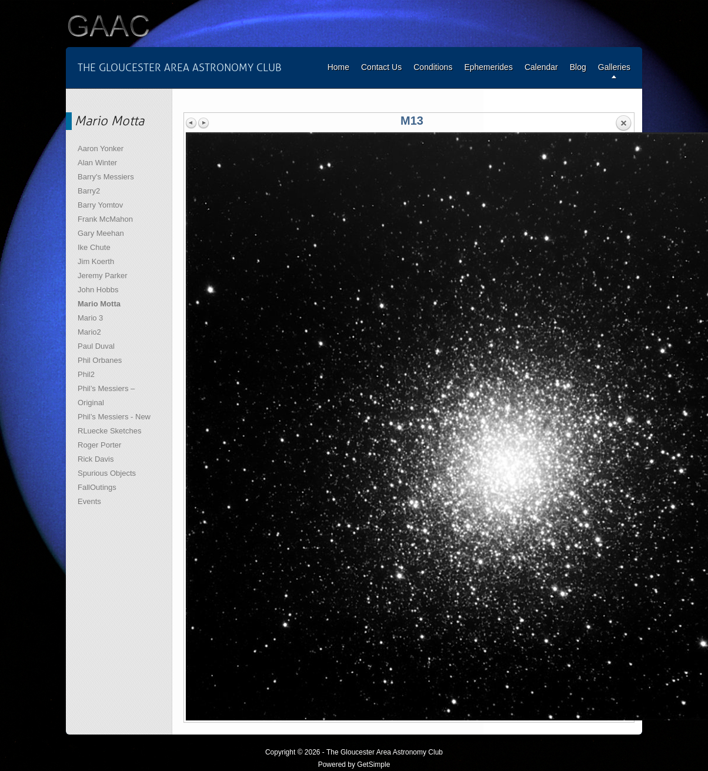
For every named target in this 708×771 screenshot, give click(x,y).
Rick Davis (95, 459)
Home (338, 67)
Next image (203, 123)
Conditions (432, 67)
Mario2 (89, 332)
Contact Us (381, 67)
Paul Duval (96, 346)
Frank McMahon (105, 219)
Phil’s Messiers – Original (106, 395)
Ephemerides (488, 67)
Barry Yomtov (100, 205)
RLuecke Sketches (109, 430)
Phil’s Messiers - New (114, 416)
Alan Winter (97, 162)
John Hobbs (98, 289)
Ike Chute (94, 247)
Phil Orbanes (100, 360)
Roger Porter (99, 444)
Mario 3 (90, 317)
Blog (578, 67)
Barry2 (89, 190)
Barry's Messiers (106, 176)
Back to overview (623, 123)
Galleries (614, 67)
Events (89, 501)
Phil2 (86, 374)
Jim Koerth (96, 261)
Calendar (541, 67)
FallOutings (97, 487)
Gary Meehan (101, 233)
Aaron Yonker (100, 148)
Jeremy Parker (103, 275)
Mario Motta (99, 303)
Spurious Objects (107, 473)
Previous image (192, 123)
